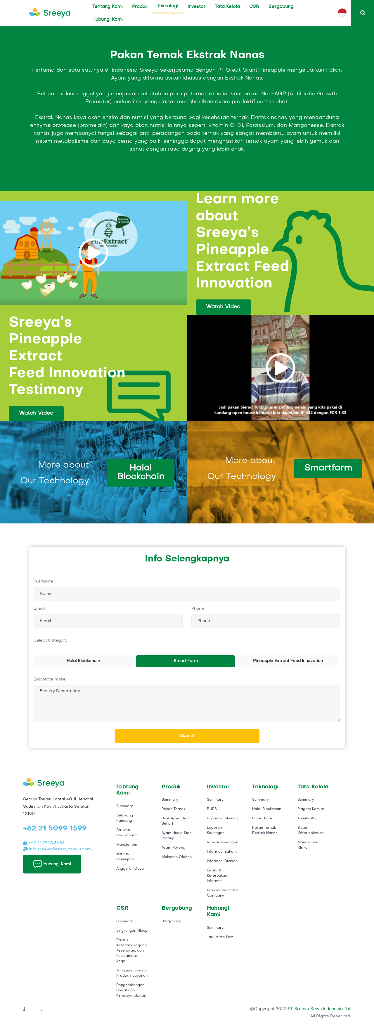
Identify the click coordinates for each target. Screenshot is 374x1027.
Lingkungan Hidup (132, 931)
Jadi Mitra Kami (220, 937)
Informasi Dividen (222, 861)
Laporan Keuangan (215, 830)
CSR (254, 7)
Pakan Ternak (173, 809)
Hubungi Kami (107, 20)
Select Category (50, 640)
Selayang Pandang (124, 818)
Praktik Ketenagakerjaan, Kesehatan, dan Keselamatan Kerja (132, 950)
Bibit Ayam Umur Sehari (176, 821)
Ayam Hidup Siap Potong (177, 835)
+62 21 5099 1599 (55, 828)
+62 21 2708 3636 (44, 843)
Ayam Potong (173, 847)
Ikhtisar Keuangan (222, 842)
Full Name (43, 581)
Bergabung (281, 7)
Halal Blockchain (140, 472)
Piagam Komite (310, 809)
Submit (187, 736)
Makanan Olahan (177, 857)
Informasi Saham (222, 852)
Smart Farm (186, 661)
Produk (140, 7)
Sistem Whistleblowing (311, 830)
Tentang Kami (107, 7)
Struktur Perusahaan (126, 832)
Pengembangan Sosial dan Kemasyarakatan (131, 990)
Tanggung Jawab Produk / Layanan (132, 973)
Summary (124, 806)
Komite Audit (308, 818)
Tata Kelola (227, 7)
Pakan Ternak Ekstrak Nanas (264, 830)
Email (39, 609)
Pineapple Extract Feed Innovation (288, 661)
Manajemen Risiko (307, 845)
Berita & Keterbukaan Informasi (218, 876)
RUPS (212, 809)
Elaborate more (49, 679)
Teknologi (167, 6)
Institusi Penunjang (125, 856)
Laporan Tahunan (222, 818)
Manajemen (126, 845)
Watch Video (223, 306)
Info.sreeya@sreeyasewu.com (57, 849)
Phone (197, 609)
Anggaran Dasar (130, 869)
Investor (196, 7)
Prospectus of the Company (223, 893)
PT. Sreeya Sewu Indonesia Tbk (319, 1009)
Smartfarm (328, 468)
